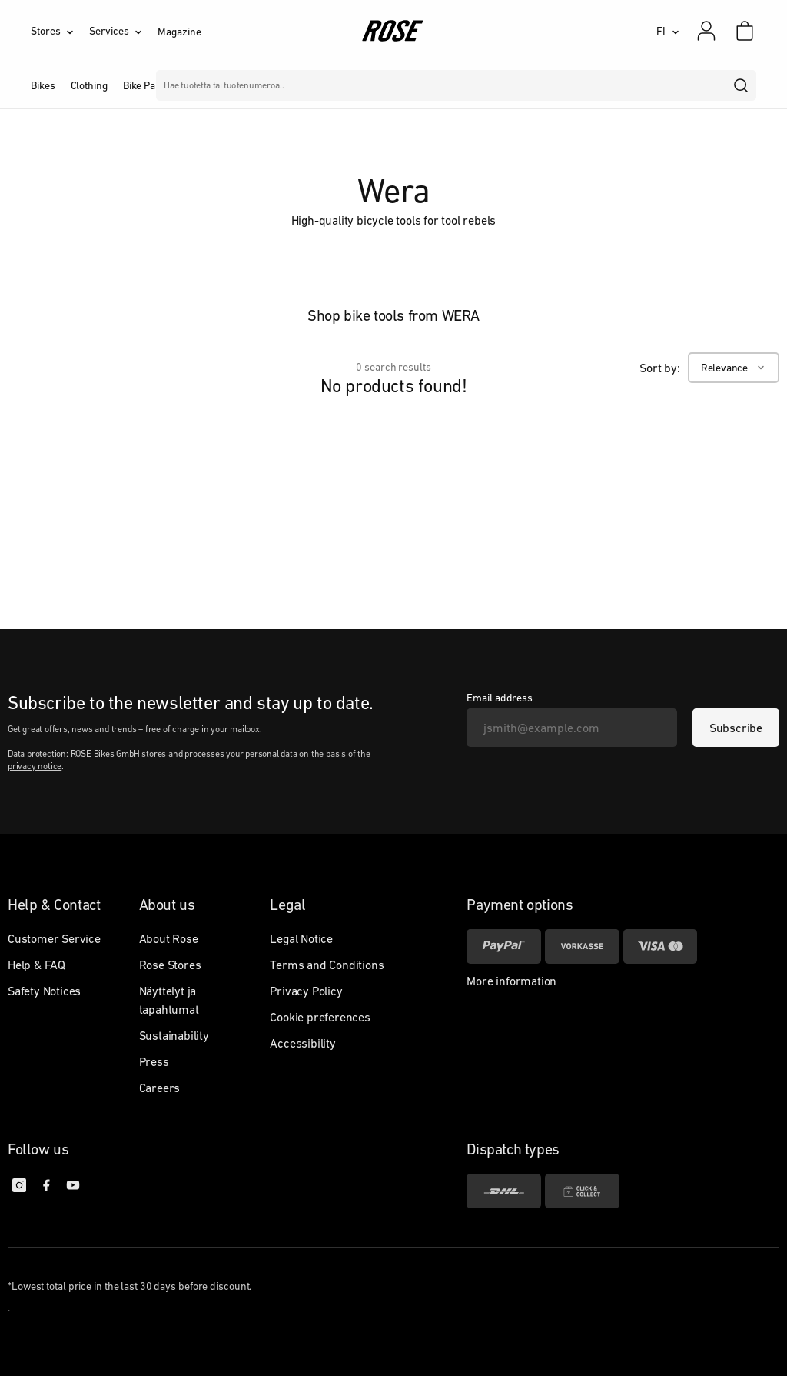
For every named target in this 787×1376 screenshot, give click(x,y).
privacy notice (34, 766)
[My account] (706, 30)
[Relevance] (733, 367)
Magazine (179, 31)
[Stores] (60, 30)
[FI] (668, 30)
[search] (741, 85)
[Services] (123, 30)
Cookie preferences (320, 1017)
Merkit (321, 85)
